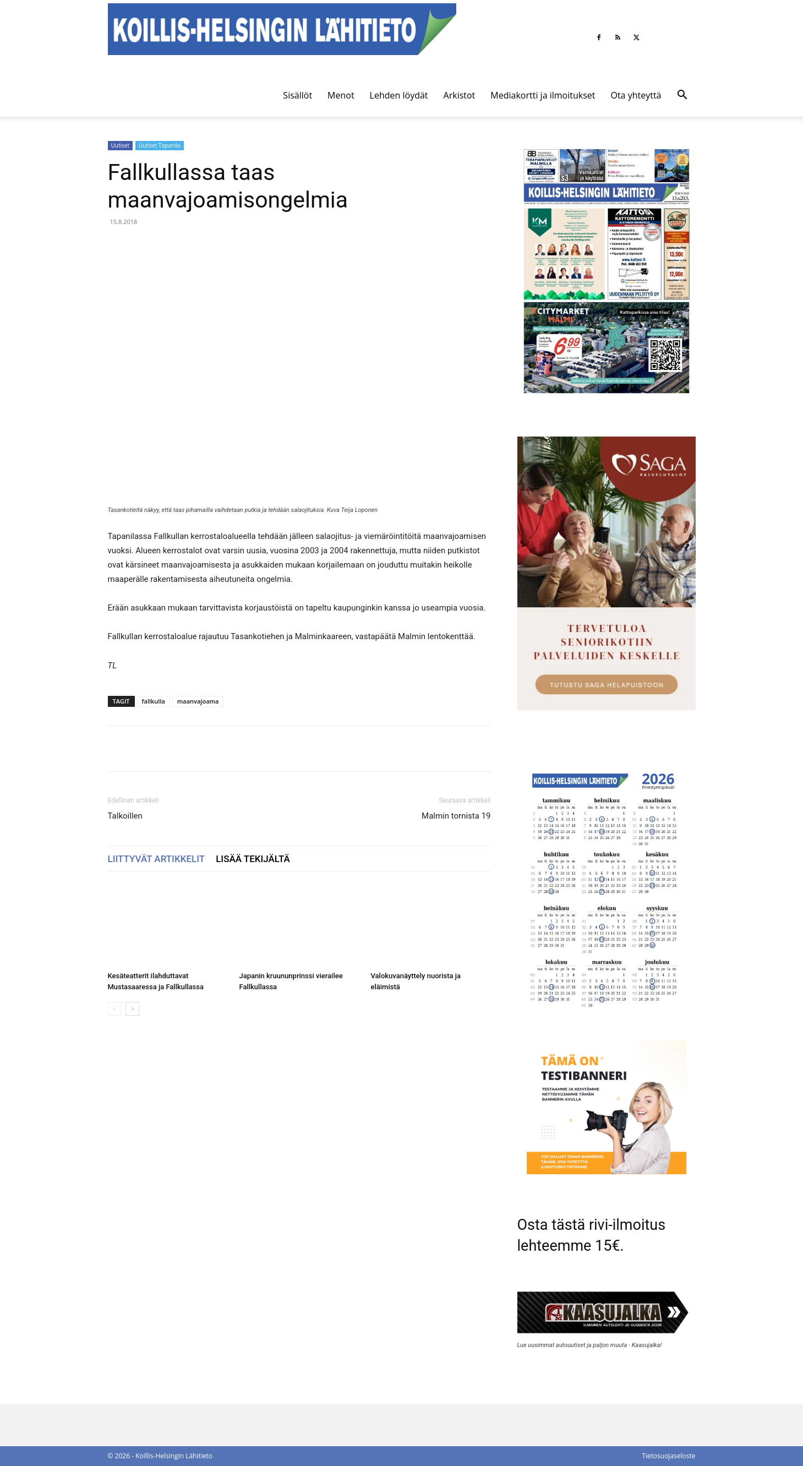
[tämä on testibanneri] (606, 1171)
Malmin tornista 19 (456, 816)
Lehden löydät (399, 95)
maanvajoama (198, 701)
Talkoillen (125, 816)
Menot (340, 95)
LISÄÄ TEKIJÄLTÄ (253, 858)
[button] (682, 96)
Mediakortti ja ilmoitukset (542, 95)
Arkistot (460, 95)
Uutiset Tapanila (160, 145)
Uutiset (120, 145)
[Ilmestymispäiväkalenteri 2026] (606, 1014)
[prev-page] (115, 1009)
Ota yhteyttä (635, 95)
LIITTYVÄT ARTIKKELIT (156, 858)
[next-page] (132, 1009)
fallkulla (153, 701)
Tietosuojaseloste (668, 1455)
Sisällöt (297, 95)
